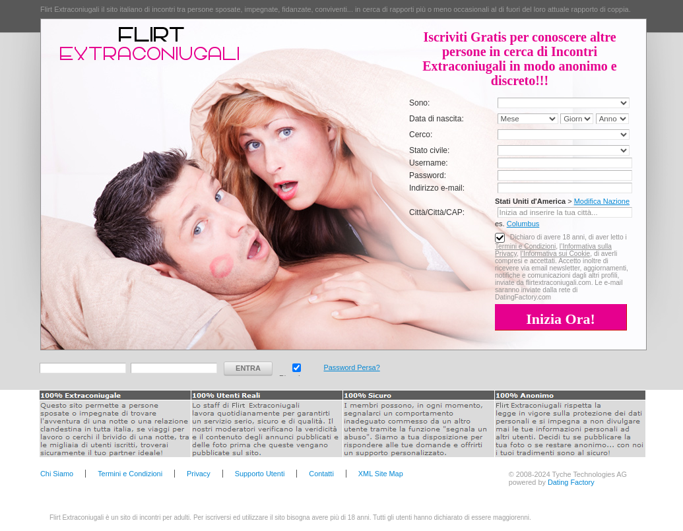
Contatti (321, 474)
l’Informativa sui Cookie (555, 253)
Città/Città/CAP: (437, 212)
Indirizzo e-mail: (437, 188)
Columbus (523, 224)
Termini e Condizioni (525, 246)
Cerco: (420, 134)
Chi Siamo (56, 474)
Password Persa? (351, 367)
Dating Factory (571, 482)
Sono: (419, 103)
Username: (428, 163)
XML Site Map (380, 474)
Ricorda (296, 366)
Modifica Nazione (602, 201)
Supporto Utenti (260, 474)
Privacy (199, 474)
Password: (427, 175)
